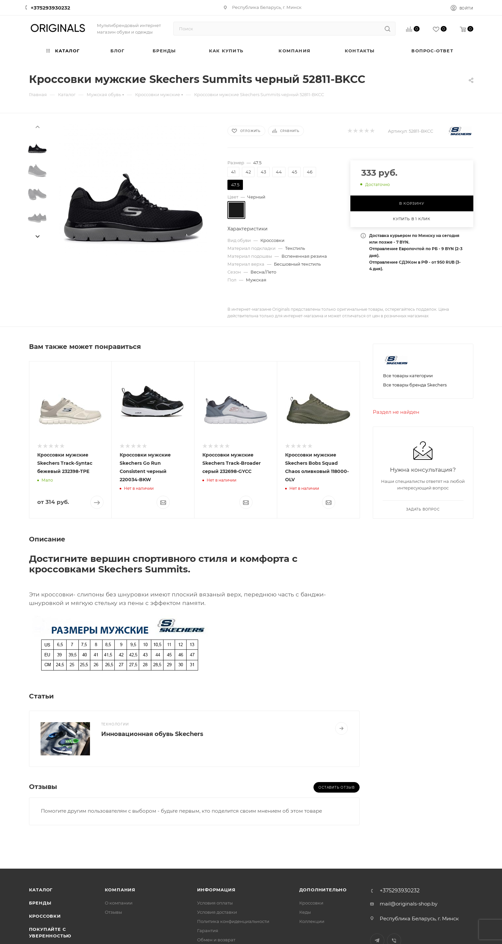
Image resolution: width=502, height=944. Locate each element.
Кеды (305, 912)
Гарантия (207, 930)
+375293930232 (50, 8)
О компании (119, 902)
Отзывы (113, 912)
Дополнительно (323, 889)
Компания (120, 889)
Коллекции (311, 921)
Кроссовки (45, 916)
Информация (216, 889)
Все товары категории (408, 375)
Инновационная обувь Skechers (152, 734)
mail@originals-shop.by (408, 904)
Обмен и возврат (216, 939)
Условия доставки (217, 912)
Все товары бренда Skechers (415, 384)
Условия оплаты (215, 902)
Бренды (40, 902)
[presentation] (37, 126)
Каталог (41, 889)
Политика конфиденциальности (233, 921)
